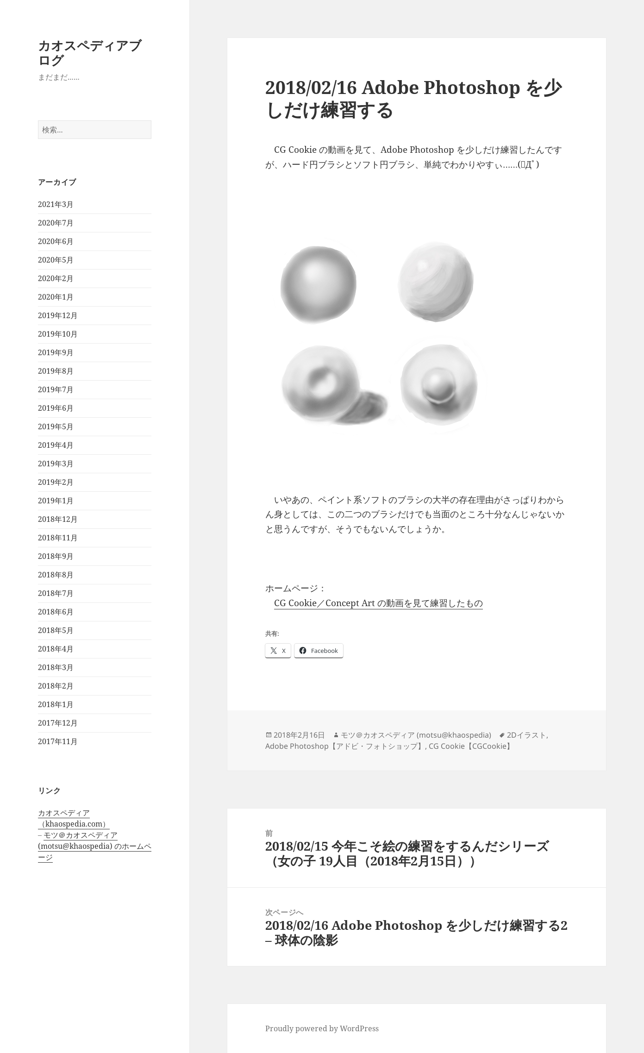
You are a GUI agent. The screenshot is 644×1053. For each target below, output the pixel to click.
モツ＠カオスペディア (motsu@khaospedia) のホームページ (94, 846)
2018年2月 (56, 686)
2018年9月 (56, 556)
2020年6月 (56, 241)
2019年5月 (56, 426)
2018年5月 (56, 630)
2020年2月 (56, 278)
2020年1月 (56, 297)
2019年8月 (56, 371)
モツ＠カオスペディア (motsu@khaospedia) (416, 735)
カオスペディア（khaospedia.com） (74, 818)
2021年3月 (56, 204)
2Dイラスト (526, 735)
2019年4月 (56, 445)
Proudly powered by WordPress (322, 1028)
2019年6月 (56, 408)
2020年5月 (56, 260)
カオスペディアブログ (90, 53)
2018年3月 (56, 667)
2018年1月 (56, 704)
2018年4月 (56, 649)
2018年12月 (58, 519)
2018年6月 (56, 612)
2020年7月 (56, 223)
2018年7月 (56, 593)
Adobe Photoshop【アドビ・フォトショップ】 (345, 746)
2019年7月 (56, 389)
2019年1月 (56, 500)
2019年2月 (56, 482)
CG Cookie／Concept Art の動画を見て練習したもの (378, 603)
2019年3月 (56, 463)
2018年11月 (58, 538)
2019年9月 (56, 352)
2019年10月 (58, 334)
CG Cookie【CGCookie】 (471, 746)
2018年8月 (56, 575)
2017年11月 (58, 741)
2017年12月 (58, 723)
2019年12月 (58, 315)
